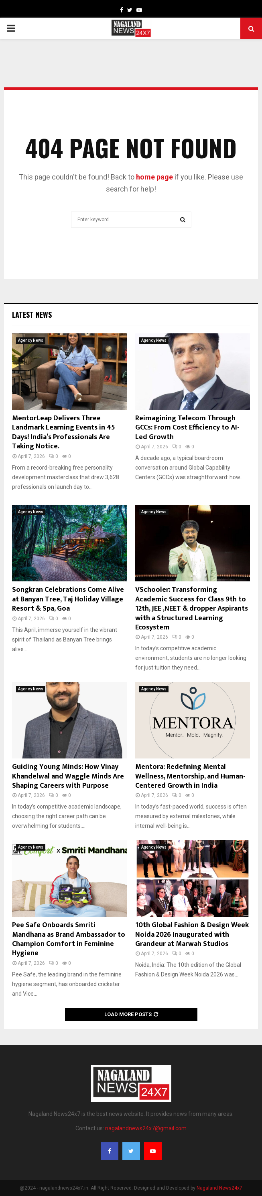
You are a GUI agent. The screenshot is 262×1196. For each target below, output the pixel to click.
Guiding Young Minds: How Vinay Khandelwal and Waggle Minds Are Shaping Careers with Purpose (68, 776)
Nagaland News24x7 (219, 1188)
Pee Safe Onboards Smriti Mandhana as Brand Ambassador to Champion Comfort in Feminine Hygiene (68, 939)
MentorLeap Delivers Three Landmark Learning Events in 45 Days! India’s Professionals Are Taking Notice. (63, 432)
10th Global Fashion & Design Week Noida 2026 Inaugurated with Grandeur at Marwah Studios (192, 934)
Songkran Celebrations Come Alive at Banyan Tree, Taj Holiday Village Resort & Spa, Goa (68, 599)
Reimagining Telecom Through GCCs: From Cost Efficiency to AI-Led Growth (187, 427)
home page (154, 177)
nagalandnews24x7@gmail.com (146, 1128)
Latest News (32, 314)
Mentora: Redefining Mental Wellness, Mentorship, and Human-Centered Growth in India (190, 776)
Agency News (30, 340)
